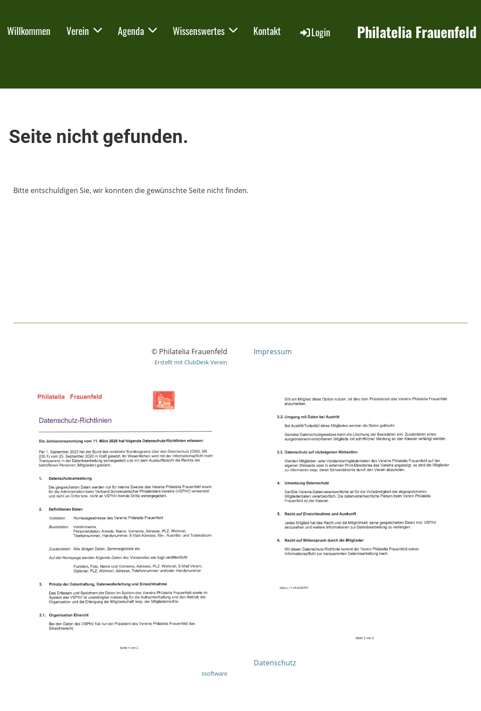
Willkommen (28, 30)
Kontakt (267, 30)
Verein (84, 30)
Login (314, 32)
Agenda (137, 30)
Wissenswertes (205, 30)
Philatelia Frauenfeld (417, 32)
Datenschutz (275, 663)
